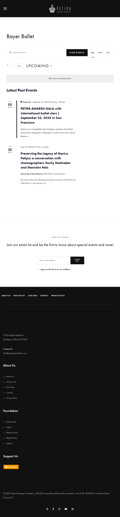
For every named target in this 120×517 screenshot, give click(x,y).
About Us (6, 296)
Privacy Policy (58, 296)
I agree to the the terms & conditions (55, 269)
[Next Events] (11, 65)
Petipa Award (12, 432)
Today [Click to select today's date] (19, 66)
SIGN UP (77, 260)
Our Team (32, 296)
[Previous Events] (7, 65)
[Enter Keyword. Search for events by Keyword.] (36, 52)
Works (8, 427)
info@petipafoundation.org (14, 353)
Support (9, 443)
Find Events (77, 52)
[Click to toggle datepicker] (39, 65)
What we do (19, 296)
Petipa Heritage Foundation (22, 493)
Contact (44, 296)
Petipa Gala (11, 421)
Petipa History (12, 438)
